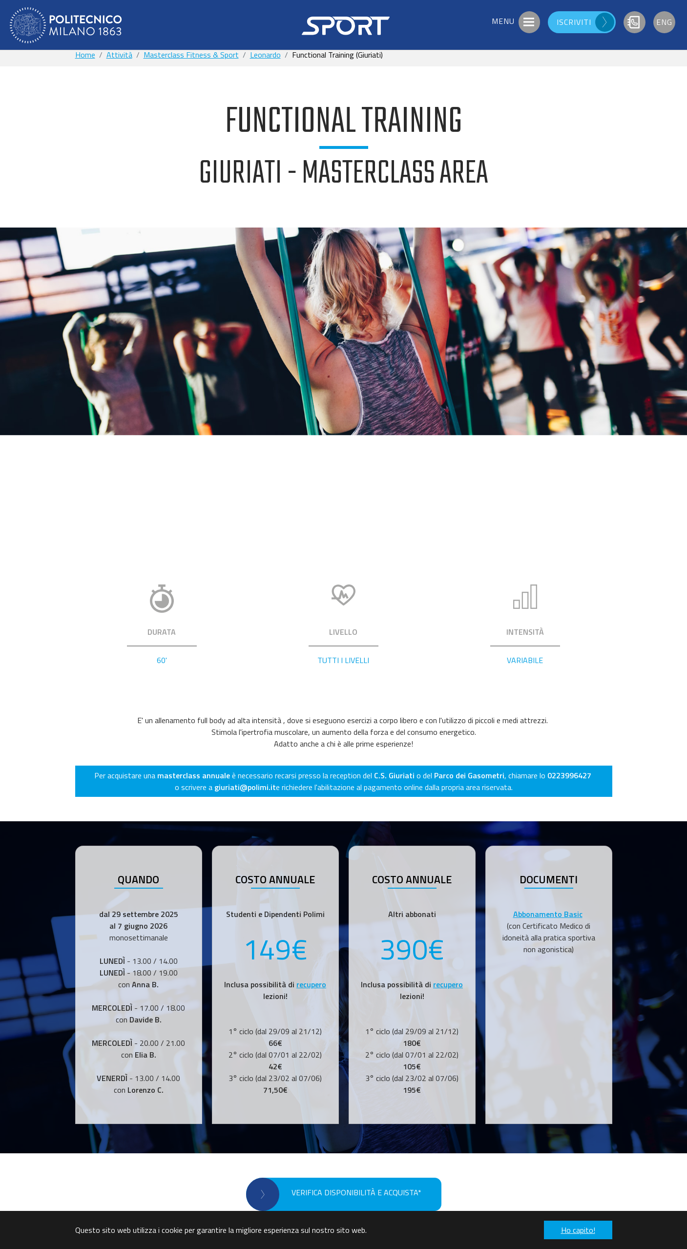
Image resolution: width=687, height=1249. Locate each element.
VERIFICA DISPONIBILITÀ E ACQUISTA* (356, 1192)
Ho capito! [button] (578, 1230)
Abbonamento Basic (548, 914)
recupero (311, 984)
